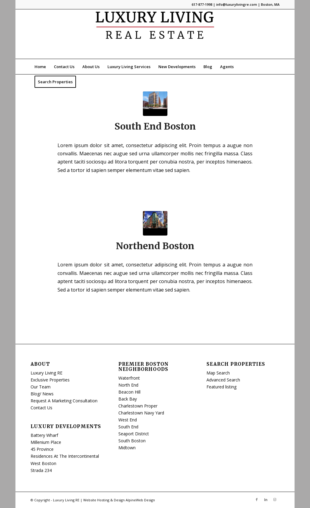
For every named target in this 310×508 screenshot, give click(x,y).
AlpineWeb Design (140, 500)
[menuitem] (40, 66)
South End (128, 427)
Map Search (218, 373)
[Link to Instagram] (274, 499)
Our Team (41, 387)
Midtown (127, 447)
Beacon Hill (129, 392)
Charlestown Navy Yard (141, 413)
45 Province (42, 449)
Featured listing (221, 387)
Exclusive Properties (50, 380)
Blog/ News (42, 394)
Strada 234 (41, 470)
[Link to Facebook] (256, 499)
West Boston (43, 463)
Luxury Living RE (46, 373)
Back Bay (127, 399)
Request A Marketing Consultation (64, 401)
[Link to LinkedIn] (265, 499)
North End (128, 385)
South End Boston (155, 126)
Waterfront (129, 378)
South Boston (132, 441)
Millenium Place (46, 442)
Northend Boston (155, 246)
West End (127, 420)
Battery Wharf (44, 435)
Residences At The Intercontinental (65, 456)
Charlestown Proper (137, 406)
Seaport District (133, 434)
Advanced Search (223, 380)
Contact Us (41, 408)
